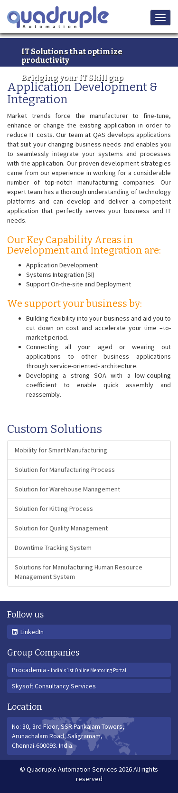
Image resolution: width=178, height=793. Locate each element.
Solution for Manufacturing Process (65, 469)
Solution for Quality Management (61, 528)
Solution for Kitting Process (54, 508)
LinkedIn (28, 631)
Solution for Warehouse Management (67, 489)
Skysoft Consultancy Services (54, 686)
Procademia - (69, 670)
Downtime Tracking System (53, 547)
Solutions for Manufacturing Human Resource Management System (78, 572)
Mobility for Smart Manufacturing (61, 450)
